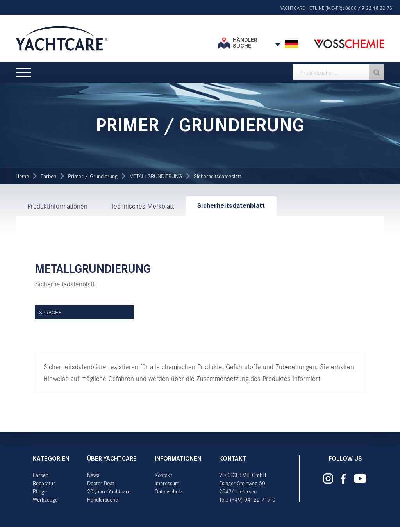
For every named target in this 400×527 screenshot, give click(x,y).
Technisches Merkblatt (142, 206)
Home (22, 176)
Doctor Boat (100, 483)
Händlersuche (102, 499)
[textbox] (338, 72)
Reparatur (44, 483)
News (93, 475)
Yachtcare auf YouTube (360, 478)
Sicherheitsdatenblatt (217, 176)
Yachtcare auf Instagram (328, 478)
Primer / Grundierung (93, 176)
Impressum (167, 483)
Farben (48, 176)
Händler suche (245, 42)
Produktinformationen (57, 206)
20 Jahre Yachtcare (108, 491)
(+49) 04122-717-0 (252, 499)
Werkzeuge (45, 499)
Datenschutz (168, 491)
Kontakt (163, 475)
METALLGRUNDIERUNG (155, 176)
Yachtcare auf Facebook (343, 479)
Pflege (40, 491)
